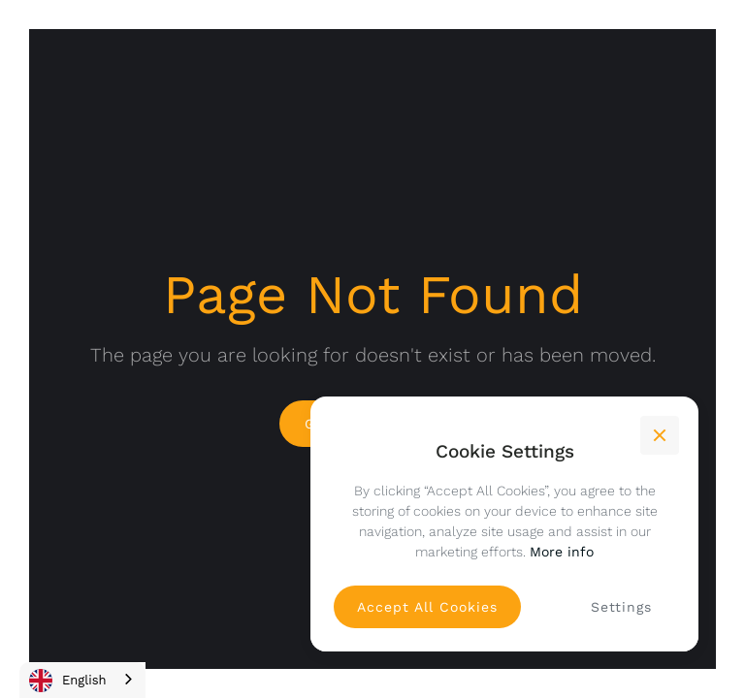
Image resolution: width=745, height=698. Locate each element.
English (68, 680)
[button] (659, 435)
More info (562, 551)
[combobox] (82, 680)
